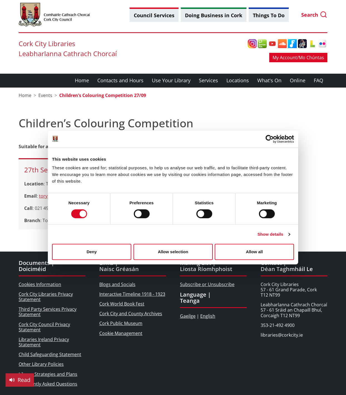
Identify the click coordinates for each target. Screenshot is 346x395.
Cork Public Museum (120, 323)
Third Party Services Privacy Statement (47, 311)
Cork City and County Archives (130, 313)
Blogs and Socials (117, 284)
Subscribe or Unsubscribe (207, 284)
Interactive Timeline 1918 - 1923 (132, 294)
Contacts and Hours (120, 80)
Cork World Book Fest (121, 304)
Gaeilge (188, 316)
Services (208, 80)
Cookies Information (40, 284)
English (207, 316)
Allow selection (173, 251)
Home (82, 80)
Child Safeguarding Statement (50, 354)
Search (314, 15)
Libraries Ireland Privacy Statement (44, 342)
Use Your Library (171, 80)
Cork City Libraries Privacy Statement (46, 296)
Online (297, 80)
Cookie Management (120, 333)
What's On (269, 80)
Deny (91, 251)
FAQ (318, 80)
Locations (237, 80)
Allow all (254, 251)
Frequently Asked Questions (48, 384)
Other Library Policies (41, 364)
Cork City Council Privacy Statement (44, 327)
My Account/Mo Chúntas (298, 57)
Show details (270, 234)
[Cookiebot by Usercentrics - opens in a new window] (269, 139)
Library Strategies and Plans (48, 374)
